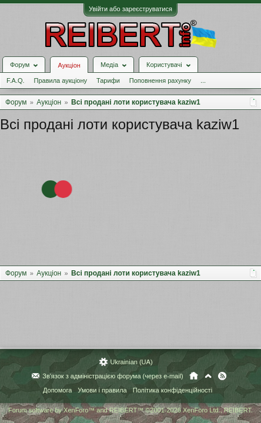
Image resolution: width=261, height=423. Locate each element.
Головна (193, 376)
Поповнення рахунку (160, 80)
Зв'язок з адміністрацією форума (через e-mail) (112, 376)
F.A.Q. (15, 80)
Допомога (57, 390)
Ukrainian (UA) (131, 361)
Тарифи (108, 80)
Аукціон (69, 65)
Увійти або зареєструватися (130, 8)
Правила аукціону (60, 80)
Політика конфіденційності (172, 390)
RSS (222, 376)
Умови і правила (102, 390)
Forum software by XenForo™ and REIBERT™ (130, 410)
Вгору (208, 376)
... (203, 80)
